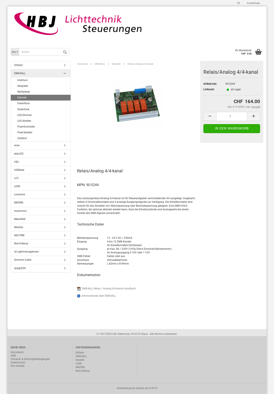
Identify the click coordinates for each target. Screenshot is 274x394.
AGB (13, 355)
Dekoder (22, 97)
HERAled (19, 169)
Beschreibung (93, 152)
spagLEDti (20, 268)
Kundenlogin (253, 3)
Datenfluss (23, 103)
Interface (22, 80)
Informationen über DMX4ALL (99, 295)
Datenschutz (18, 362)
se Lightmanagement (26, 251)
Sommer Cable (22, 259)
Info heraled (17, 366)
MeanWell (19, 219)
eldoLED (19, 153)
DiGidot (18, 65)
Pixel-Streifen (24, 132)
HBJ (16, 161)
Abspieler (22, 85)
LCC (16, 178)
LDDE (17, 186)
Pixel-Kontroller (26, 126)
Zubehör (22, 138)
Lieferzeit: (208, 89)
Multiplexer (23, 91)
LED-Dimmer (24, 115)
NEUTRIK (19, 235)
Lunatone (19, 194)
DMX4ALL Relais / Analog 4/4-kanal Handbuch (109, 288)
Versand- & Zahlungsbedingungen (30, 359)
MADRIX (19, 202)
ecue (16, 145)
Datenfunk (23, 109)
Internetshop (124, 388)
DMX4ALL (19, 73)
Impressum (17, 352)
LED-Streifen (24, 120)
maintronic (20, 210)
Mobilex (18, 227)
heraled (80, 359)
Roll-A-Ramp (21, 243)
